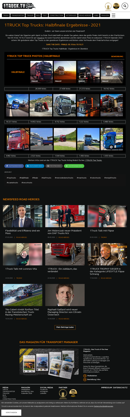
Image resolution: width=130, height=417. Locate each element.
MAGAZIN (105, 15)
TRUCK (6, 15)
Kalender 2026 (26, 393)
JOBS (96, 15)
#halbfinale (24, 178)
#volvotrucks (95, 178)
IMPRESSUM (106, 388)
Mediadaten (92, 376)
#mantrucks (82, 178)
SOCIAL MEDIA (46, 388)
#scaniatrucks (12, 183)
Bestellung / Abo (93, 379)
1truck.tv (41, 38)
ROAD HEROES (85, 15)
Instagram (44, 391)
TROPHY (104, 237)
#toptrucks (11, 178)
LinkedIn (43, 393)
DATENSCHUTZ (120, 388)
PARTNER (63, 388)
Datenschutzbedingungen (103, 406)
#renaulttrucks (110, 178)
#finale (35, 178)
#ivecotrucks (27, 183)
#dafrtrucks (46, 178)
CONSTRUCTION (56, 15)
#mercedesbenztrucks (64, 178)
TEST (45, 15)
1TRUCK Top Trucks (93, 160)
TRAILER (30, 15)
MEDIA (5, 388)
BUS (38, 15)
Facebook (44, 390)
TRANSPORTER (18, 15)
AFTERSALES (71, 15)
